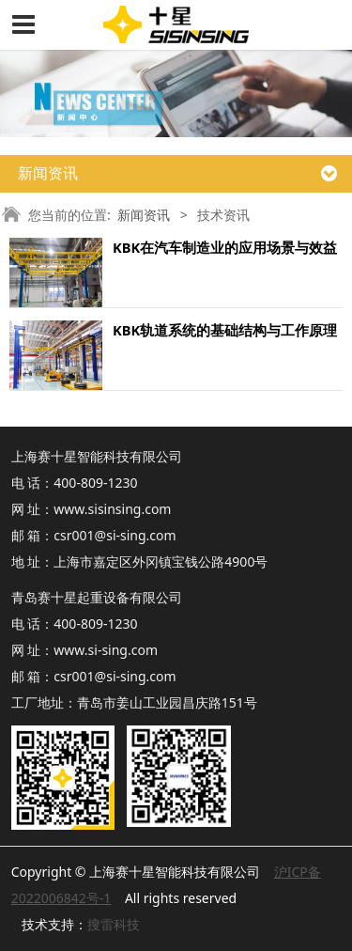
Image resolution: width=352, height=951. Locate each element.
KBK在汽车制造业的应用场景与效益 (225, 247)
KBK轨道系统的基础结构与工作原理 (225, 329)
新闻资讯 (143, 215)
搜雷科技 (113, 924)
